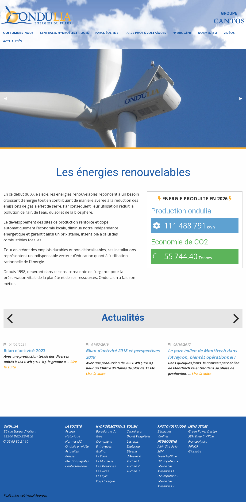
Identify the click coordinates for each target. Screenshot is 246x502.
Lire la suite (95, 373)
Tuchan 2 (133, 466)
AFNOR (193, 446)
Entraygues (103, 446)
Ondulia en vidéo (77, 446)
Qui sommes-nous (18, 33)
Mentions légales (76, 461)
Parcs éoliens (106, 33)
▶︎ (242, 98)
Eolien (132, 426)
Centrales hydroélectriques (64, 33)
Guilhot (101, 451)
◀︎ (7, 98)
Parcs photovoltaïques (145, 33)
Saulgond (133, 446)
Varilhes (162, 436)
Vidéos (229, 33)
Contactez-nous (76, 466)
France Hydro (197, 441)
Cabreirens (134, 431)
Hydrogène (182, 33)
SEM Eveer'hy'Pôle (201, 436)
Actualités (12, 41)
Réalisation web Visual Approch (25, 495)
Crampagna (104, 441)
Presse (69, 456)
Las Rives (102, 471)
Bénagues (164, 431)
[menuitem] (18, 33)
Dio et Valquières (138, 436)
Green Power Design (202, 431)
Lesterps (132, 441)
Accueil (70, 431)
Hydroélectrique (110, 426)
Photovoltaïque (171, 426)
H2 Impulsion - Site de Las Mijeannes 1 (167, 466)
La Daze (101, 456)
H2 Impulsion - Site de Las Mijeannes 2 (167, 481)
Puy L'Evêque (105, 481)
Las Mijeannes (105, 466)
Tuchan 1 (133, 461)
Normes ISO (207, 33)
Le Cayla (101, 476)
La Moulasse (104, 461)
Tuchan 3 (133, 471)
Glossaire (194, 451)
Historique (72, 436)
